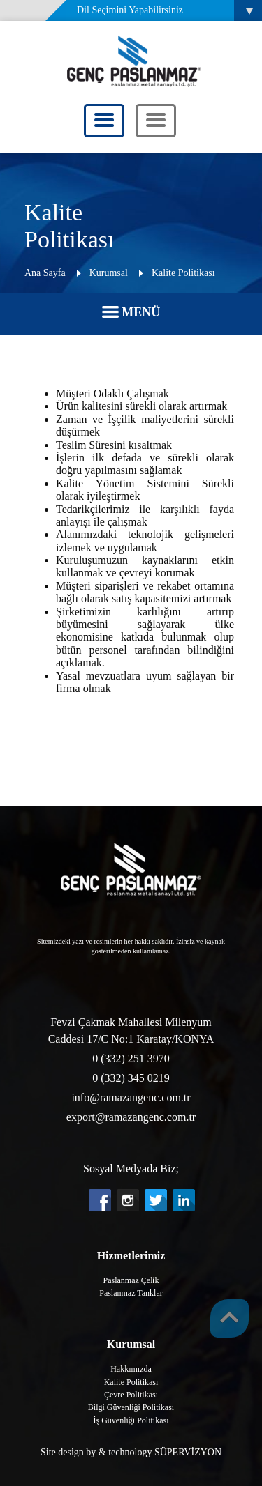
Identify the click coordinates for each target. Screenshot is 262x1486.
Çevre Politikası (131, 1395)
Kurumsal (108, 273)
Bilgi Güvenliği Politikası (131, 1407)
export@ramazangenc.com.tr (131, 1117)
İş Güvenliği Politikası (131, 1420)
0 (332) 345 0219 (131, 1078)
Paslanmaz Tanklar (131, 1293)
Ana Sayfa (45, 273)
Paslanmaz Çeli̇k (131, 1280)
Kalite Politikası (183, 273)
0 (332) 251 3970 (131, 1058)
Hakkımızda (131, 1369)
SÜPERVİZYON (187, 1452)
